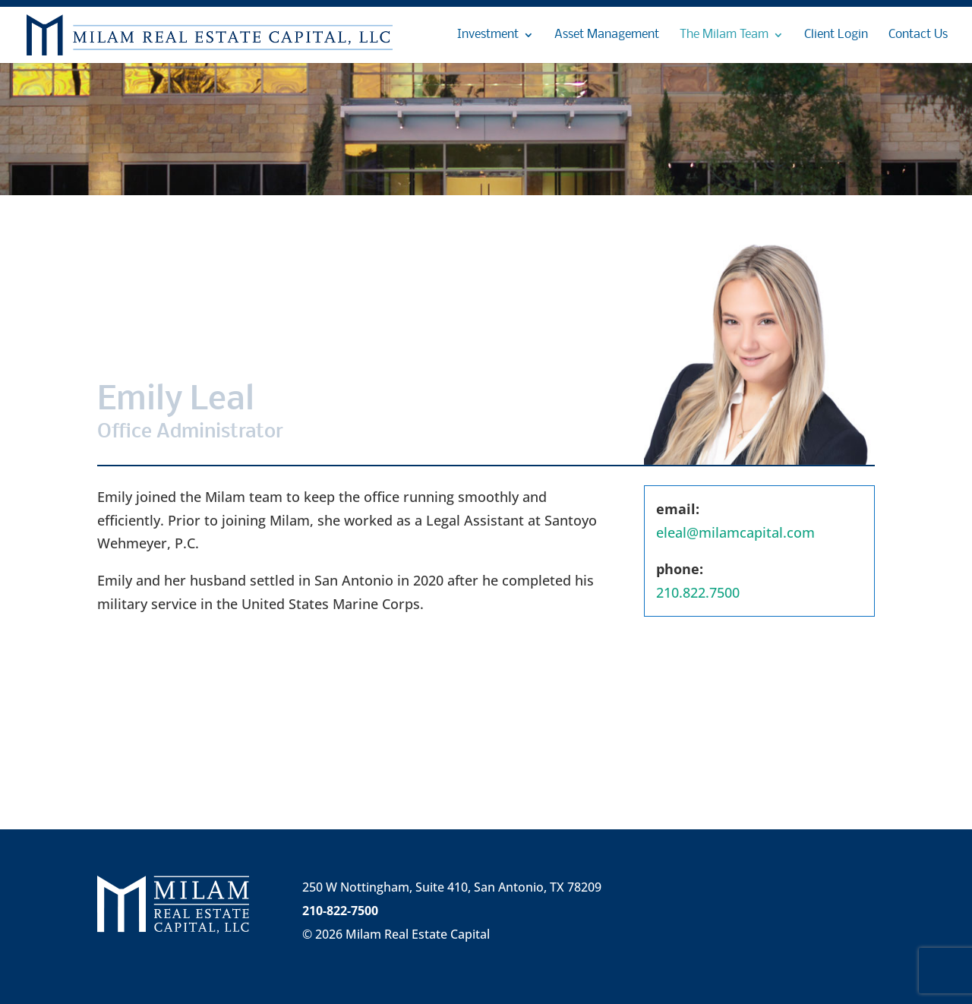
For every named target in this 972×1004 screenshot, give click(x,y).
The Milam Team (724, 35)
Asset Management (606, 35)
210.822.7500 (698, 592)
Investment (488, 35)
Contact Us (918, 35)
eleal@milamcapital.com (735, 532)
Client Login (836, 35)
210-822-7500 (340, 910)
